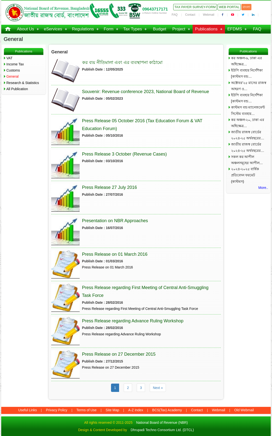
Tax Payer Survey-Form (195, 7)
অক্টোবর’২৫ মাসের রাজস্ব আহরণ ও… (248, 86)
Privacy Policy (56, 410)
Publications (206, 29)
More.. (263, 188)
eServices (53, 29)
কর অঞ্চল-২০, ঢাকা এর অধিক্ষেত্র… (247, 123)
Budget (159, 29)
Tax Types (132, 29)
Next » (158, 388)
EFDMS (234, 29)
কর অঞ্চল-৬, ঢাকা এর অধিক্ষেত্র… (246, 61)
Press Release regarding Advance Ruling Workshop (133, 320)
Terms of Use (86, 410)
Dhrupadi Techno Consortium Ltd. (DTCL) (162, 430)
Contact (190, 14)
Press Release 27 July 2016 (109, 187)
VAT (9, 58)
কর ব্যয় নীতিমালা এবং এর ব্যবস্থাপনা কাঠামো (122, 62)
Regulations (83, 29)
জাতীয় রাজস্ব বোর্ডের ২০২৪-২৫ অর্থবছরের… (247, 135)
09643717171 (155, 9)
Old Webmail (244, 410)
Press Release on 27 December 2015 (119, 354)
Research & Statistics (22, 83)
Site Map (112, 410)
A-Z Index (135, 410)
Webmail (208, 14)
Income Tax (15, 64)
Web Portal (229, 7)
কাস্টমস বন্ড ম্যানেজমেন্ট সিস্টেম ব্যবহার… (248, 110)
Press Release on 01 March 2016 (115, 254)
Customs (13, 70)
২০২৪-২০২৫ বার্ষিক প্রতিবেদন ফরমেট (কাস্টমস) (245, 175)
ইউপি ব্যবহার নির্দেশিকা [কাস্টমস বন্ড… (247, 73)
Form (108, 29)
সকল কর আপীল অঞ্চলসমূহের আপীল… (247, 160)
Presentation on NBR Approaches (115, 220)
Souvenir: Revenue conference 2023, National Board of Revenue (145, 91)
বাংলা (246, 7)
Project (178, 29)
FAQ (175, 14)
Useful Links (27, 410)
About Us (25, 29)
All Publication (17, 89)
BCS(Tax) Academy (167, 410)
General (12, 76)
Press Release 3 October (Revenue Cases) (124, 154)
